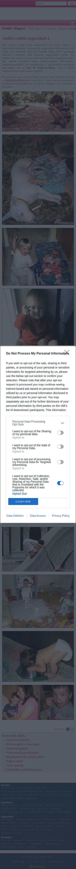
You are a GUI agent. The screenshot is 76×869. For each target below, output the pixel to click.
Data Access (38, 515)
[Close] (68, 354)
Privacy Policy (61, 515)
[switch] (60, 433)
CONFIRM (23, 501)
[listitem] (38, 423)
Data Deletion (15, 515)
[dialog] (38, 434)
